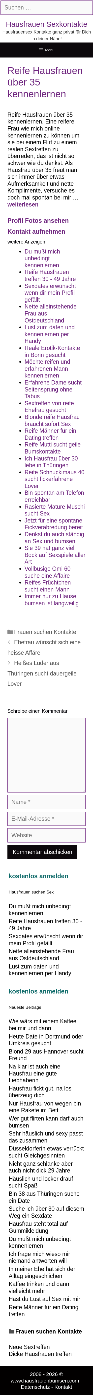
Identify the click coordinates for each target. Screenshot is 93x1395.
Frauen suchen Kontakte (45, 632)
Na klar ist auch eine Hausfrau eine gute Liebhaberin (34, 1073)
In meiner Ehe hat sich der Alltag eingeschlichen (42, 1272)
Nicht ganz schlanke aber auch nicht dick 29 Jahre (41, 1167)
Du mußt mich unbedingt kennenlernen (40, 1242)
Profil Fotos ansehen (38, 220)
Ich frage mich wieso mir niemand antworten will (39, 1257)
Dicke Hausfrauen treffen (40, 1354)
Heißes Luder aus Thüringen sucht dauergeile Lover (42, 673)
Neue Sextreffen (29, 1347)
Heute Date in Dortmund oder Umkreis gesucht (46, 1040)
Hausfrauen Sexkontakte (47, 24)
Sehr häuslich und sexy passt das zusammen (46, 1137)
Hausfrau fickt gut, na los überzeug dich (40, 1092)
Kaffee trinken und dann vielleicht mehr (39, 1287)
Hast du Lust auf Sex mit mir (44, 1299)
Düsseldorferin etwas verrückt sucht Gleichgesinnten (46, 1152)
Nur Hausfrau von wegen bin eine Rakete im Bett (45, 1107)
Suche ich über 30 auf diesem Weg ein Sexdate (46, 1212)
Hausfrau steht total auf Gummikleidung (38, 1227)
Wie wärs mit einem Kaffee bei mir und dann (42, 1025)
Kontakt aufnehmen (36, 231)
